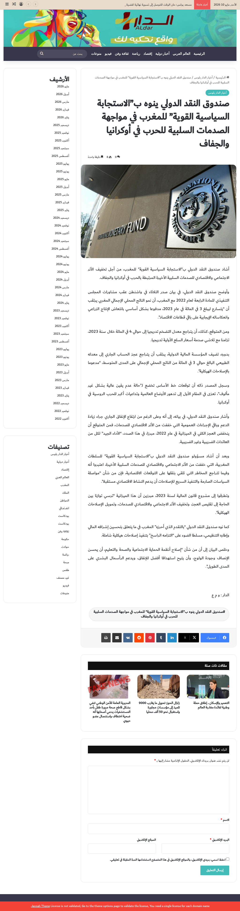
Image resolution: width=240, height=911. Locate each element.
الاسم (225, 819)
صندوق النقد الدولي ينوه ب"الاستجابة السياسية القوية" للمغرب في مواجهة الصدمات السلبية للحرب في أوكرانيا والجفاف (158, 614)
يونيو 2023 (62, 356)
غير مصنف (62, 577)
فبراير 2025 (62, 202)
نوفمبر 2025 (61, 132)
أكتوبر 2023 (62, 326)
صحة (66, 562)
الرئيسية (199, 54)
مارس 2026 (62, 101)
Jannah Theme (40, 906)
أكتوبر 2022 (62, 418)
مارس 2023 (62, 380)
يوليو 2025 (62, 163)
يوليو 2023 (62, 349)
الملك (65, 492)
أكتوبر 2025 (62, 140)
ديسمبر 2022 (61, 403)
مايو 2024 (63, 271)
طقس (65, 570)
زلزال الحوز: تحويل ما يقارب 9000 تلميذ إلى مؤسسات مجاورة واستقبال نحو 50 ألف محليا (159, 707)
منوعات (96, 54)
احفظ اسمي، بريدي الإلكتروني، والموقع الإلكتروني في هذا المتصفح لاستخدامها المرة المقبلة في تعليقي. (167, 859)
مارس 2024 (62, 287)
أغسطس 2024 (60, 248)
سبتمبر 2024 (61, 241)
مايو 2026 (63, 86)
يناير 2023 (63, 395)
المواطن (64, 500)
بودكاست (63, 515)
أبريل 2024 (62, 279)
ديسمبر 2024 (61, 217)
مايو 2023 (63, 364)
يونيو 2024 (62, 264)
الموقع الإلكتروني (146, 839)
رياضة (136, 54)
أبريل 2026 (62, 94)
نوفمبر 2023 (61, 318)
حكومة (65, 539)
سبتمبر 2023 (61, 333)
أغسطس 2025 (60, 156)
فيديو (108, 54)
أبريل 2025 (62, 186)
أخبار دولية (162, 54)
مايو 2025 (63, 179)
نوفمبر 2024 (61, 225)
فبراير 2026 (62, 109)
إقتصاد (147, 54)
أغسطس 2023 (60, 341)
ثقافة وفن (122, 54)
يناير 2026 (63, 117)
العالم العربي (181, 54)
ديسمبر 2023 (61, 310)
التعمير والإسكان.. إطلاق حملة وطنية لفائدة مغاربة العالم (211, 705)
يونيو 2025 (62, 171)
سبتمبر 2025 (61, 148)
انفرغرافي (64, 508)
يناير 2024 (63, 302)
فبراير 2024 (62, 295)
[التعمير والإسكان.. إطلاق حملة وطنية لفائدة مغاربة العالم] (208, 687)
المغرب (64, 485)
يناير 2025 (63, 210)
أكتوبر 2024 (62, 233)
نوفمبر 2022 (61, 411)
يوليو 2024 (62, 256)
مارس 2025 (62, 194)
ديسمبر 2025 (61, 125)
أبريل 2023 (62, 372)
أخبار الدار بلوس (203, 77)
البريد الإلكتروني (219, 839)
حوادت (65, 546)
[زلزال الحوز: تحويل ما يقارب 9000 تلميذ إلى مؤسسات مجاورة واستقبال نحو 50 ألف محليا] (158, 687)
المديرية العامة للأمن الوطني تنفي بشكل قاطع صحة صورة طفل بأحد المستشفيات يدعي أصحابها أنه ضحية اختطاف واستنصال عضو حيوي (109, 712)
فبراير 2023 (62, 387)
